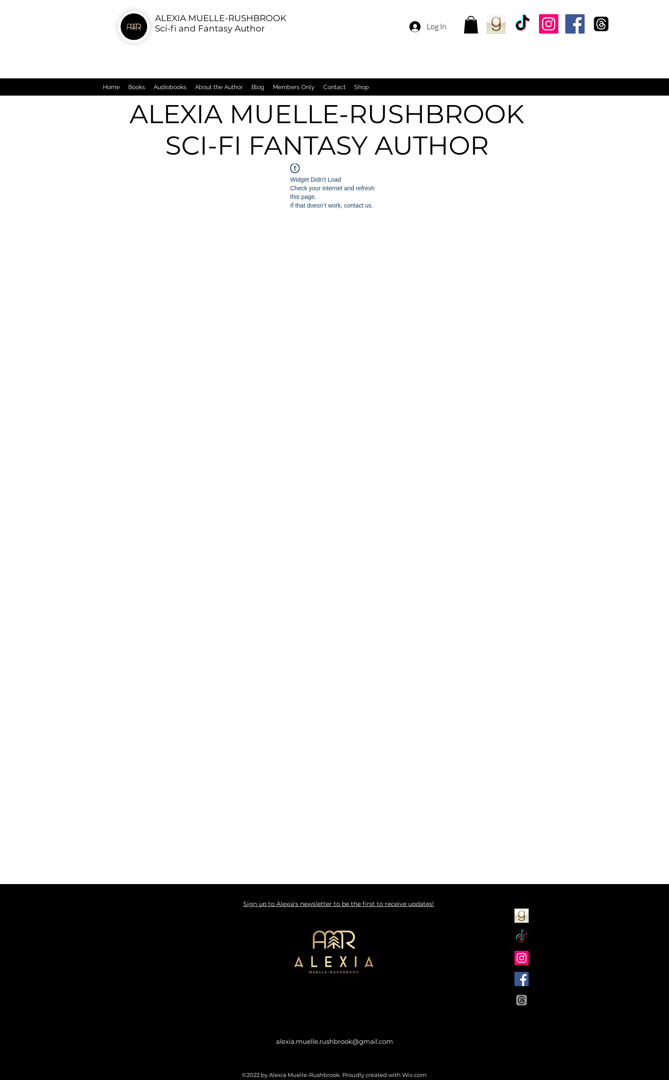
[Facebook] (575, 24)
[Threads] (601, 24)
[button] (471, 25)
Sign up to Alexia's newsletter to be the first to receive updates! (338, 904)
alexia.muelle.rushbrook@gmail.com (334, 1041)
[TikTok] (522, 24)
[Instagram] (548, 24)
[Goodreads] (496, 24)
